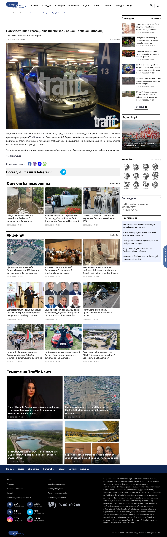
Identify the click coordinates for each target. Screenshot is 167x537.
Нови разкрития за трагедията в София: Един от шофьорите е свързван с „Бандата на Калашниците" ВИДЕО (62, 355)
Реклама (10, 484)
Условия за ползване (15, 488)
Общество (33, 469)
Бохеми (73, 469)
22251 (137, 148)
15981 (96, 277)
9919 (58, 319)
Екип (50, 479)
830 (19, 362)
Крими (97, 5)
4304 (96, 319)
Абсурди (84, 469)
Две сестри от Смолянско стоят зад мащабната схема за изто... (139, 226)
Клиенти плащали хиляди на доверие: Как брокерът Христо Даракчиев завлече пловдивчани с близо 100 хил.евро (100, 270)
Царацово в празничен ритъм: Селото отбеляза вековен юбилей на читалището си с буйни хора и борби (24, 355)
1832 (58, 225)
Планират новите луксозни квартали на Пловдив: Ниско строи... (140, 242)
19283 (21, 417)
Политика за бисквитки (58, 497)
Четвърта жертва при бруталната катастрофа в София (97, 313)
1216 (152, 73)
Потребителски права (57, 493)
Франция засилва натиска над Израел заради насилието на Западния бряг (148, 81)
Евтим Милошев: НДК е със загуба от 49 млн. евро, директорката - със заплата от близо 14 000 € (24, 313)
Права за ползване (55, 488)
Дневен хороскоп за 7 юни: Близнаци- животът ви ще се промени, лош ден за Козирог (148, 67)
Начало (34, 5)
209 (152, 59)
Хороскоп (127, 159)
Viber (34, 163)
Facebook (30, 164)
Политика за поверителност (19, 497)
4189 (152, 46)
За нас (9, 479)
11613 (96, 362)
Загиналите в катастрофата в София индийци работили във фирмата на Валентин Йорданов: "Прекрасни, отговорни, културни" (62, 218)
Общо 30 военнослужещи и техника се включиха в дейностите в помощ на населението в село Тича (20, 218)
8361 (78, 462)
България (60, 5)
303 (19, 225)
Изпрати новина (165, 256)
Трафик (61, 469)
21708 (21, 462)
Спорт (107, 5)
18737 (20, 277)
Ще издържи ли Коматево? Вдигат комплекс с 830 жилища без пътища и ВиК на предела (23, 270)
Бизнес (86, 5)
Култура (119, 5)
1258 (58, 277)
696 (96, 225)
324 (152, 86)
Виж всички (114, 183)
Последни (128, 18)
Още (129, 5)
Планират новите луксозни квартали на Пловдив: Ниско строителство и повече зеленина (87, 410)
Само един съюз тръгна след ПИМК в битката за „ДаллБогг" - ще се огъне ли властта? (99, 355)
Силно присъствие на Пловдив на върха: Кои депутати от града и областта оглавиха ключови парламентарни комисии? (62, 313)
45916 (78, 417)
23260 (58, 362)
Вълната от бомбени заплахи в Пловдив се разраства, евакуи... (140, 258)
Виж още (141, 107)
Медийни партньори (56, 484)
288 (152, 32)
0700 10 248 (69, 505)
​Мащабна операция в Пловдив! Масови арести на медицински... (139, 234)
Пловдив (46, 5)
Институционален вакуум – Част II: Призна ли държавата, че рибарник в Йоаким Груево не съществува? (33, 455)
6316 (20, 319)
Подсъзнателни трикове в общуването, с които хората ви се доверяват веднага (147, 28)
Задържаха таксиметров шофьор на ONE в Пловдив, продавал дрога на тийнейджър (147, 42)
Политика (73, 5)
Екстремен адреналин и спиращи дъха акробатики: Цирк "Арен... (141, 144)
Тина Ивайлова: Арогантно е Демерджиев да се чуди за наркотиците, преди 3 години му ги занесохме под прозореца (34, 410)
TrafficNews (116, 40)
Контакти (11, 493)
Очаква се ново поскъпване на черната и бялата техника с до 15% (99, 218)
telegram (40, 164)
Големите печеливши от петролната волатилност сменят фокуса (147, 54)
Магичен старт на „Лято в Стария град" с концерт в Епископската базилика (58, 270)
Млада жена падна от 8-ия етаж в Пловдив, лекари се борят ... (137, 250)
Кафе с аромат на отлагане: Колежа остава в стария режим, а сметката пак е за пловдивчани (91, 456)
